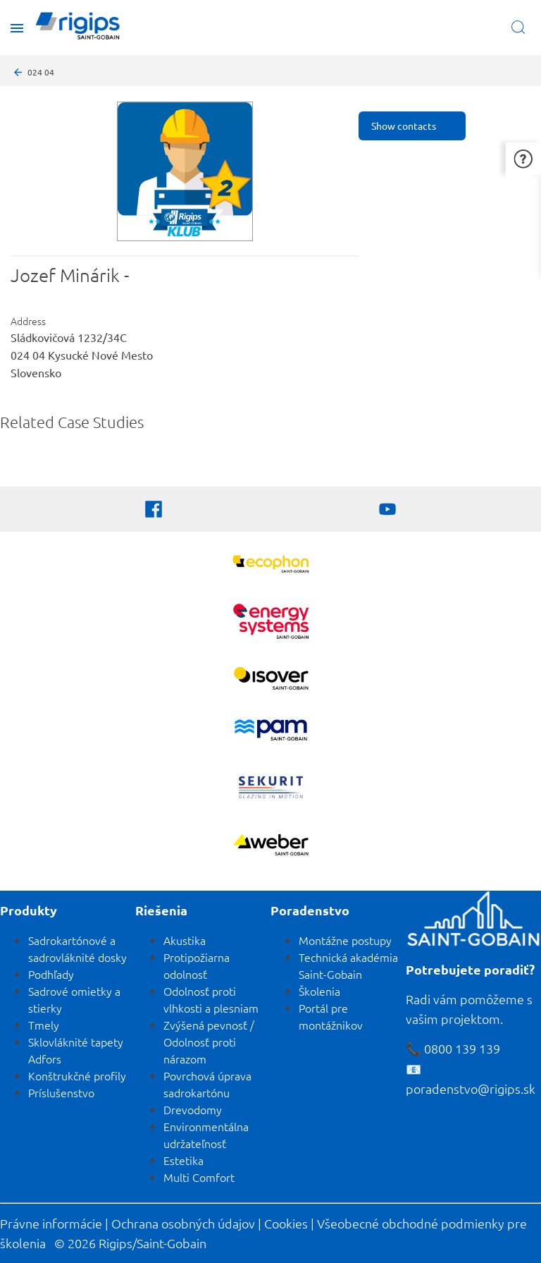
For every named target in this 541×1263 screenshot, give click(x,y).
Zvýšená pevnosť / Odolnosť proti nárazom (208, 1041)
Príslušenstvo (61, 1092)
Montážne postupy (345, 940)
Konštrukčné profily (77, 1075)
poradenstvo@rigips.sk (470, 1088)
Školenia (319, 991)
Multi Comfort (199, 1177)
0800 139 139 (462, 1048)
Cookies (286, 1223)
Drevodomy (192, 1109)
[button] (523, 158)
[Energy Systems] (270, 623)
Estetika (183, 1160)
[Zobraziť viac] (270, 680)
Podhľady (51, 974)
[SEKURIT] (270, 789)
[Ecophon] (270, 566)
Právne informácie (51, 1223)
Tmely (43, 1024)
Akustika (184, 940)
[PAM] (270, 731)
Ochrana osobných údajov (183, 1223)
